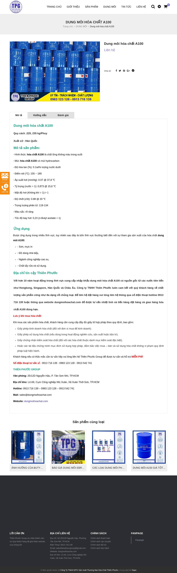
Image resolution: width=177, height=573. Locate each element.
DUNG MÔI (109, 6)
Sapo (134, 569)
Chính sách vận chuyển (101, 541)
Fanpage (139, 539)
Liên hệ (141, 6)
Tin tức (126, 6)
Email (4, 177)
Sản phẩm (91, 6)
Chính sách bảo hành (100, 547)
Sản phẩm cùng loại (88, 421)
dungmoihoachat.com (36, 400)
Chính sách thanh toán (100, 538)
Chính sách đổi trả (98, 544)
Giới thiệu (73, 6)
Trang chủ (54, 6)
